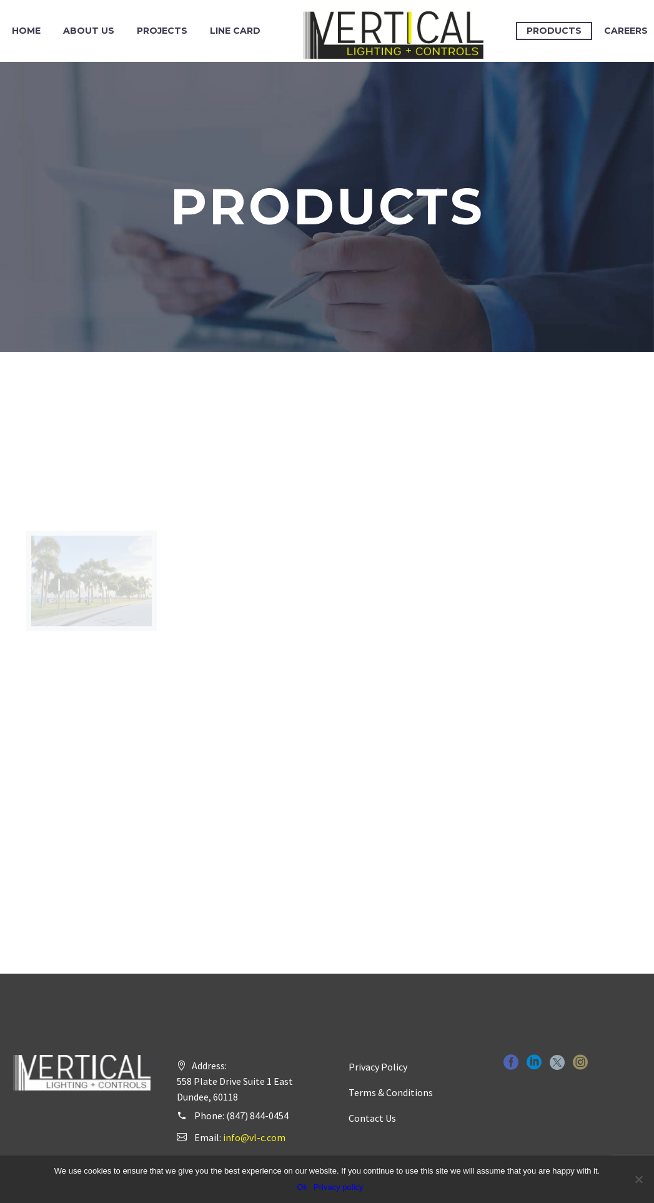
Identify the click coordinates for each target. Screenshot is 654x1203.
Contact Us (372, 1118)
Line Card (235, 30)
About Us (88, 30)
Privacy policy (338, 1187)
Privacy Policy (378, 1067)
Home (26, 30)
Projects (162, 30)
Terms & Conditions (391, 1092)
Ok (302, 1187)
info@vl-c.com (254, 1137)
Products (554, 30)
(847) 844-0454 (257, 1115)
